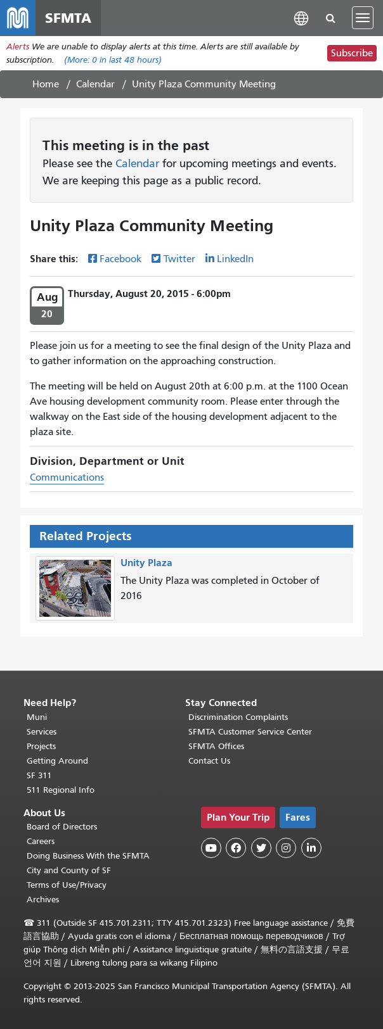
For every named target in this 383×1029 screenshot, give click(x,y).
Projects (41, 746)
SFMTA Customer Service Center (250, 731)
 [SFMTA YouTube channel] (211, 848)
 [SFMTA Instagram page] (286, 848)
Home (45, 84)
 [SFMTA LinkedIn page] (311, 848)
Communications (67, 477)
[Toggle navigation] (362, 17)
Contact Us (209, 760)
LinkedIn (235, 259)
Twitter (179, 259)
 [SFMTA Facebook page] (236, 848)
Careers (41, 841)
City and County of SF (69, 870)
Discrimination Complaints (238, 717)
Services (41, 731)
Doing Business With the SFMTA (88, 855)
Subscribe (352, 53)
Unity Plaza (146, 563)
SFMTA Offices (216, 746)
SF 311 (39, 775)
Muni (37, 717)
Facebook (120, 259)
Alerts (17, 46)
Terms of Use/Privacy (67, 885)
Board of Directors (62, 826)
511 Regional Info (60, 790)
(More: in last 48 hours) (113, 59)
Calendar (95, 84)
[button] (301, 17)
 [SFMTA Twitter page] (261, 848)
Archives (43, 899)
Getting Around (57, 760)
